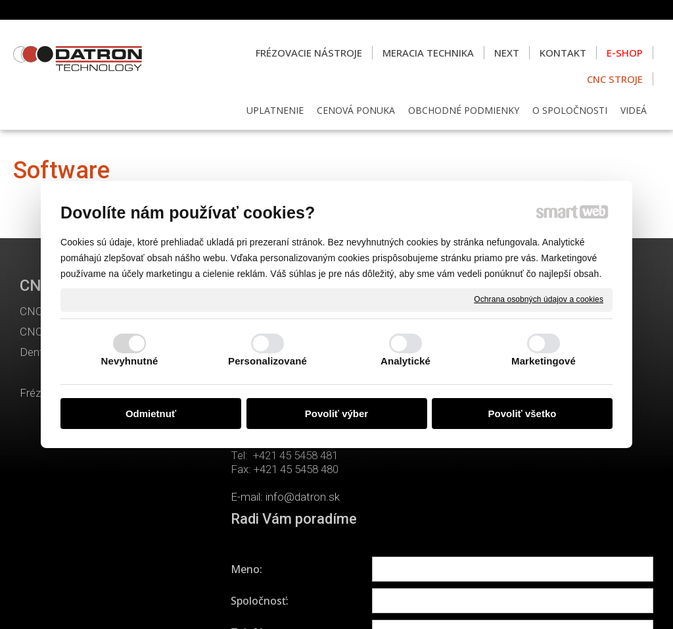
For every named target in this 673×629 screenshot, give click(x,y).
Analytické (405, 360)
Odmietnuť (151, 413)
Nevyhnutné (129, 360)
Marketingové (543, 360)
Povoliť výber (336, 413)
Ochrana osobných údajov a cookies (538, 299)
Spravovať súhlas (565, 603)
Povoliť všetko (522, 413)
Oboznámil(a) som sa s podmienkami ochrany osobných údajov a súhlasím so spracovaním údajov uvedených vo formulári (556, 509)
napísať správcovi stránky (328, 603)
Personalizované (267, 360)
